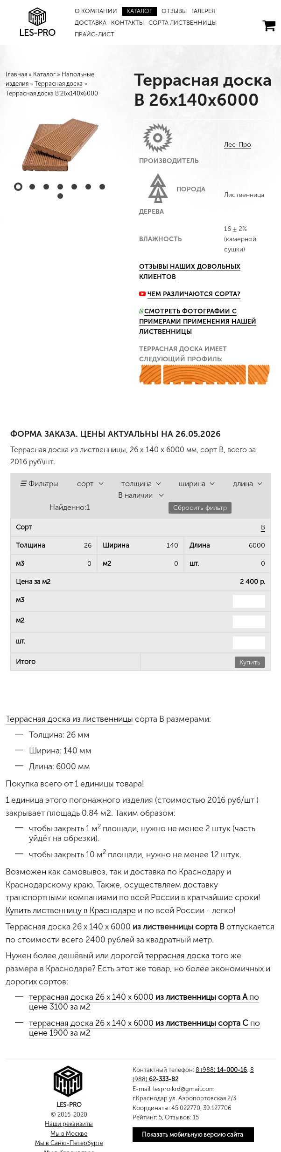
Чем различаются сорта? (194, 294)
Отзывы (174, 10)
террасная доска (177, 955)
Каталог (139, 10)
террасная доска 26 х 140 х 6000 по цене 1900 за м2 (144, 1028)
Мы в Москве (68, 1133)
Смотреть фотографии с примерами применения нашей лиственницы (197, 321)
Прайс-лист (95, 34)
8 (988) (221, 1069)
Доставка (90, 22)
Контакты (127, 22)
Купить (249, 662)
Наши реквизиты (69, 1123)
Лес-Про (237, 145)
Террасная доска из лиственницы (69, 719)
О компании (96, 10)
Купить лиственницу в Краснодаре (71, 910)
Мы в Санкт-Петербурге (69, 1142)
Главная (16, 74)
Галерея (204, 10)
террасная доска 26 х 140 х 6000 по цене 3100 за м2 (144, 1002)
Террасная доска (59, 83)
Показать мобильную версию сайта (192, 1134)
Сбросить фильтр (200, 508)
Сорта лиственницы (182, 22)
